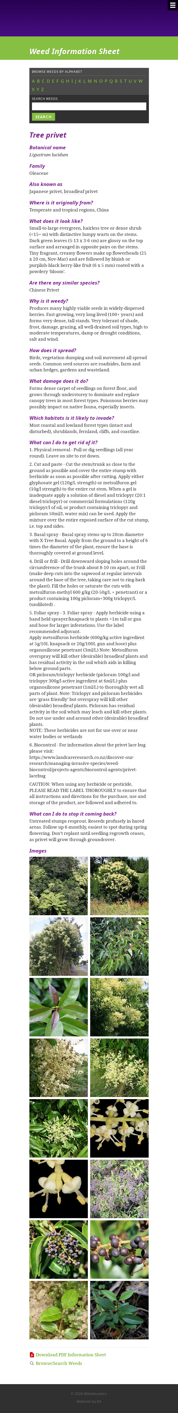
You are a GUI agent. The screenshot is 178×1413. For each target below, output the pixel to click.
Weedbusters (67, 18)
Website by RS (89, 1401)
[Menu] (173, 5)
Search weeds (45, 99)
